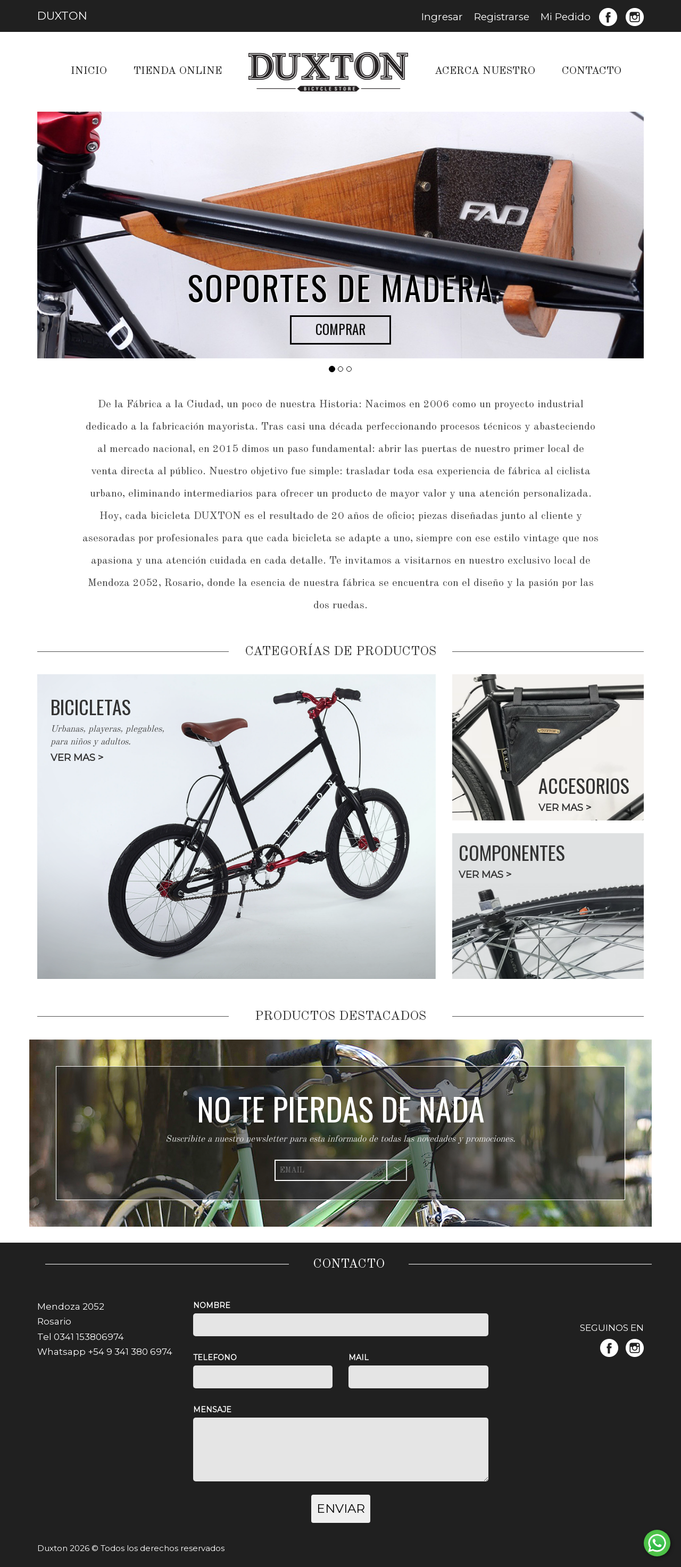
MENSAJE (212, 1409)
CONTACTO (591, 71)
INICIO (89, 71)
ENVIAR (341, 1508)
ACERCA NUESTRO (485, 71)
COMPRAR (340, 329)
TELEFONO (215, 1357)
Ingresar (442, 17)
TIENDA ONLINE (178, 71)
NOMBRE (211, 1305)
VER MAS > (77, 758)
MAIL (358, 1357)
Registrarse (501, 17)
